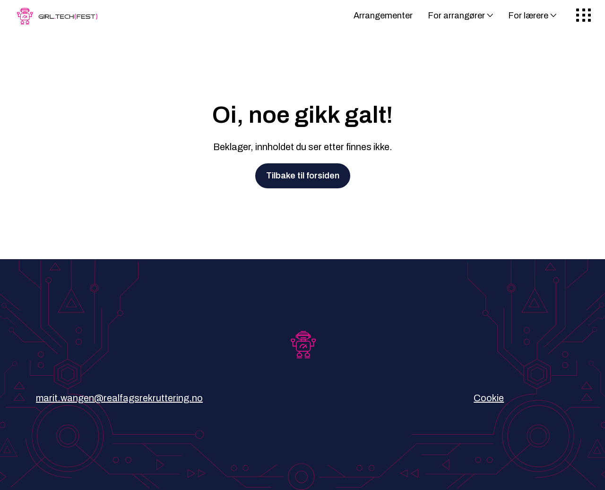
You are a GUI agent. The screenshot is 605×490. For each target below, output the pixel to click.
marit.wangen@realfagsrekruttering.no (119, 398)
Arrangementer (383, 15)
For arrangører (456, 15)
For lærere (528, 15)
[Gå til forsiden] (59, 19)
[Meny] (583, 16)
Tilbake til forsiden (302, 175)
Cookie (489, 398)
